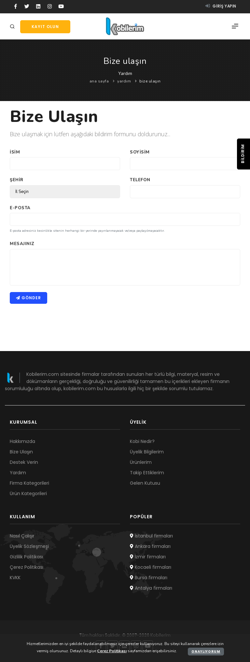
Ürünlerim (141, 462)
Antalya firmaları (151, 588)
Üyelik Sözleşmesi (29, 546)
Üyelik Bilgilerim (147, 452)
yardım (124, 81)
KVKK (15, 577)
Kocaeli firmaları (150, 567)
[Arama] (13, 26)
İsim (15, 152)
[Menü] (235, 26)
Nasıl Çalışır (22, 536)
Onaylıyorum (205, 651)
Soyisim (140, 152)
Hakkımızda (22, 441)
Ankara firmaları (150, 546)
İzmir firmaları (148, 556)
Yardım (18, 472)
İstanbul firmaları (151, 536)
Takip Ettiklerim (147, 472)
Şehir (16, 180)
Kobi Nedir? (142, 441)
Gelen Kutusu (145, 483)
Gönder (28, 298)
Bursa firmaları (148, 577)
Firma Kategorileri (29, 483)
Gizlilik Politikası (26, 556)
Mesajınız (22, 244)
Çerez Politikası (26, 567)
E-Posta (20, 208)
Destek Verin (24, 462)
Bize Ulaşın (21, 452)
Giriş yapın (220, 6)
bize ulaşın (150, 81)
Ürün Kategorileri (28, 493)
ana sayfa (99, 81)
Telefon (140, 180)
